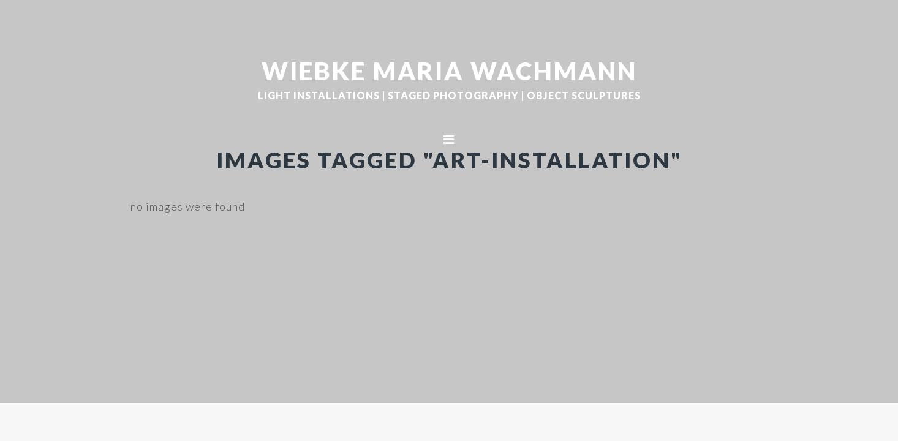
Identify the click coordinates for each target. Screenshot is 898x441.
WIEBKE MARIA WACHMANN (449, 70)
